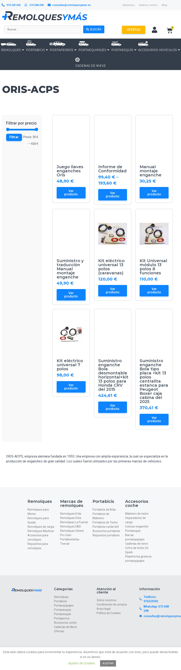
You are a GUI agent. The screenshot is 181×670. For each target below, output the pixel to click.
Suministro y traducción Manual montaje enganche (70, 268)
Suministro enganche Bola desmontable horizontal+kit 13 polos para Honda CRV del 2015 (113, 375)
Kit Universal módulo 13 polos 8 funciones (153, 266)
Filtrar (14, 137)
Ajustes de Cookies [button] (81, 663)
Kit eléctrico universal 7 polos (70, 364)
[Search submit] (93, 29)
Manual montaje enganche (150, 170)
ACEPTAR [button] (108, 663)
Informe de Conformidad (112, 168)
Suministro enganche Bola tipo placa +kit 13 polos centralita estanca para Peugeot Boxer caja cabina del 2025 (154, 381)
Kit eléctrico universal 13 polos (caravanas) (111, 266)
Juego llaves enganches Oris (70, 170)
